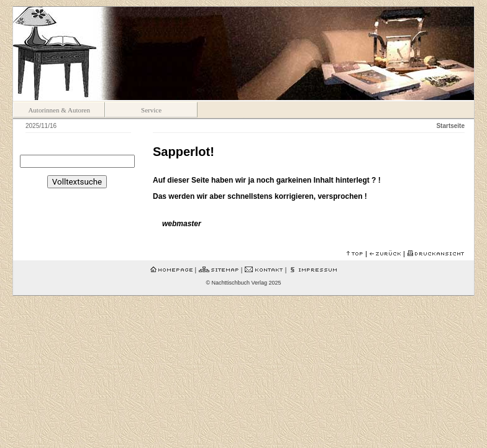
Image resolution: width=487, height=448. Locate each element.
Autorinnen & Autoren (59, 110)
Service (151, 110)
